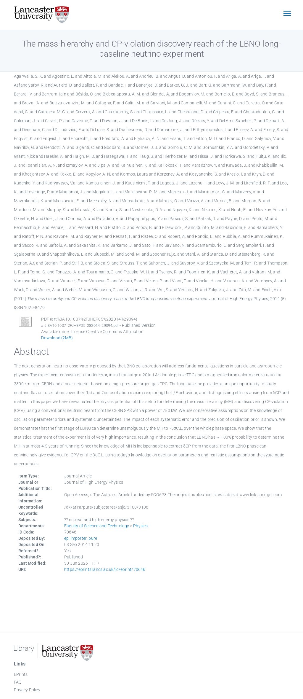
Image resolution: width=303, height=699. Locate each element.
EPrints (21, 674)
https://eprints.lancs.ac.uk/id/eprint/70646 (105, 569)
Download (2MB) (57, 337)
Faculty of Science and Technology (96, 525)
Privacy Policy (27, 689)
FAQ (18, 682)
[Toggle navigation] (287, 13)
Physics (140, 525)
